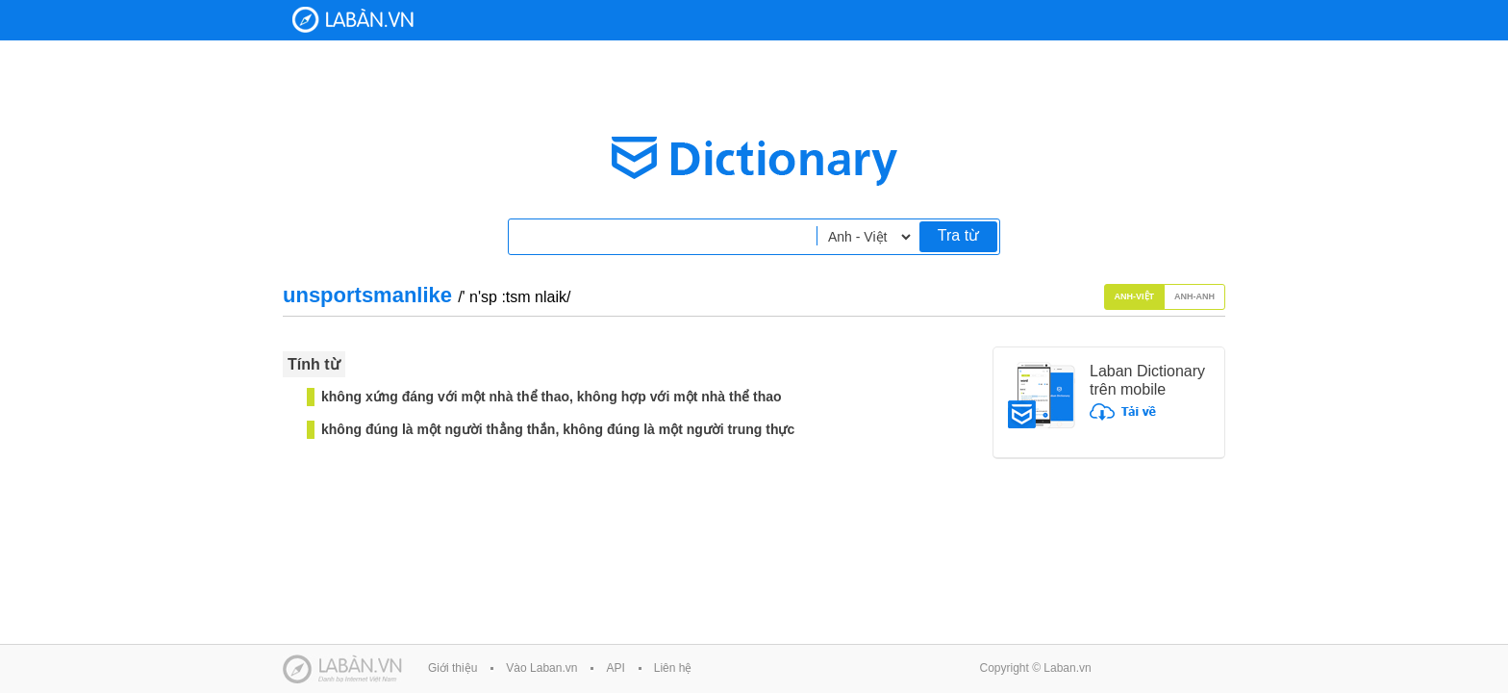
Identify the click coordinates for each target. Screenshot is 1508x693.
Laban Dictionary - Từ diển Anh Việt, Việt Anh (353, 20)
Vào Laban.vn (541, 668)
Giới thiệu (452, 668)
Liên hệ (673, 668)
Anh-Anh (1194, 296)
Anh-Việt (1135, 296)
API (615, 668)
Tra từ (958, 235)
